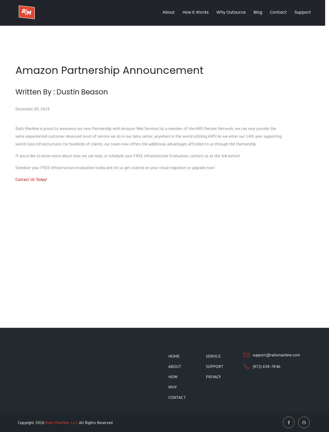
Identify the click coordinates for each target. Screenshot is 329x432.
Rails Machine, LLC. (61, 422)
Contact (278, 12)
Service (213, 356)
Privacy (213, 376)
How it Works (195, 12)
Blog (257, 12)
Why (172, 387)
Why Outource (231, 12)
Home (149, 12)
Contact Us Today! (31, 179)
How (172, 376)
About (168, 12)
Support (303, 12)
